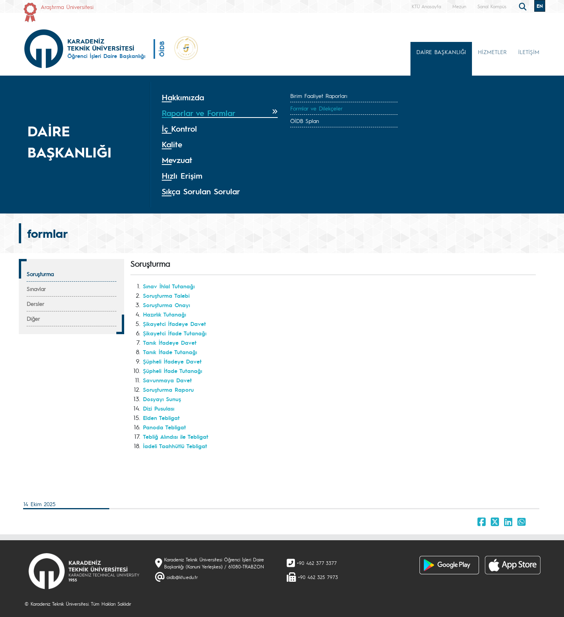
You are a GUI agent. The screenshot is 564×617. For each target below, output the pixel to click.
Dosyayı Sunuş (162, 398)
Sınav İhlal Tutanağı (169, 286)
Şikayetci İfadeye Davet (174, 323)
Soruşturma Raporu (168, 389)
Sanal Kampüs (491, 6)
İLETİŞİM (528, 51)
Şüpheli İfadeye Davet (172, 361)
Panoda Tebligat (164, 427)
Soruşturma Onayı (166, 304)
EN (540, 6)
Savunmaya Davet (167, 380)
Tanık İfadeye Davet (170, 342)
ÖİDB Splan (304, 120)
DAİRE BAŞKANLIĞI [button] (441, 51)
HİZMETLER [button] (492, 51)
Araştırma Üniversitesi (67, 6)
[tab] (219, 97)
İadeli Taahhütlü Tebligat (175, 445)
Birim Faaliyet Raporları (318, 95)
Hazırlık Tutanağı (164, 314)
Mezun (459, 6)
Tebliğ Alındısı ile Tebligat (175, 436)
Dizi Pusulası (158, 408)
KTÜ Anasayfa (426, 6)
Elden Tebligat (161, 417)
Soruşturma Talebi (166, 295)
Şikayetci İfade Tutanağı (174, 333)
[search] (524, 6)
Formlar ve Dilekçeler (316, 108)
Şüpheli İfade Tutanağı (172, 370)
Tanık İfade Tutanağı (170, 351)
